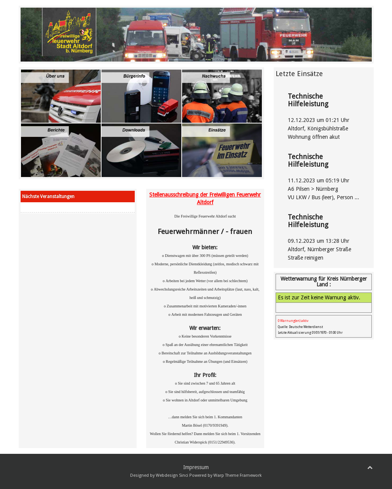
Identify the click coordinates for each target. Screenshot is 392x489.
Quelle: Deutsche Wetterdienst (300, 327)
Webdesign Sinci (172, 475)
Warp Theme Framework (237, 475)
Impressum (196, 467)
